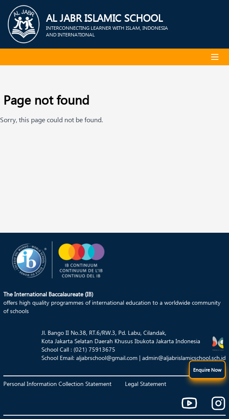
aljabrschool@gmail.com (106, 358)
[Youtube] (189, 403)
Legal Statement (145, 384)
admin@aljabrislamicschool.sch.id (184, 358)
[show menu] (207, 369)
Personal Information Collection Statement (57, 384)
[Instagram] (218, 403)
